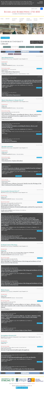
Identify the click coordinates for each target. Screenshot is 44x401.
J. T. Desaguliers (9, 228)
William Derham (4, 267)
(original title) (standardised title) (21, 207)
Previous (3, 51)
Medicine (6, 70)
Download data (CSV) (41, 42)
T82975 (5, 322)
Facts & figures (38, 47)
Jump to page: (23, 51)
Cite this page (37, 42)
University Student (20, 65)
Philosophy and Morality (8, 303)
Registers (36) (15, 47)
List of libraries (5, 37)
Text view (5, 54)
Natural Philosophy (8, 113)
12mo (32, 85)
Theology (16, 268)
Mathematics (6, 204)
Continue (41, 1)
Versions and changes (21, 387)
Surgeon (21, 254)
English (7, 85)
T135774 (5, 361)
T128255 (5, 230)
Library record (39, 68)
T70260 (5, 275)
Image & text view (17, 54)
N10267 (6, 133)
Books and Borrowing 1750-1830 (22, 11)
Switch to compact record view (33, 42)
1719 (26, 273)
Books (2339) (22, 47)
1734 (26, 320)
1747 (26, 227)
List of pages (17, 51)
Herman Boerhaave (5, 112)
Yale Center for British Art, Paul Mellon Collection (26, 383)
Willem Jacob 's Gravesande (6, 203)
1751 (26, 171)
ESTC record (39, 87)
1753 (26, 129)
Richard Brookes (5, 158)
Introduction (6, 47)
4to (31, 129)
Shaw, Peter (7, 130)
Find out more (40, 2)
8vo (31, 273)
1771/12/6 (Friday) (9, 101)
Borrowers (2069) (30, 47)
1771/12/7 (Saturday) (9, 246)
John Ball (3, 69)
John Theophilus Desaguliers (6, 347)
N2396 (6, 173)
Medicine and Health (15, 254)
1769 (26, 85)
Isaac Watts (3, 313)
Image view (10, 54)
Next (41, 51)
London (15, 85)
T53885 (6, 87)
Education (14, 65)
